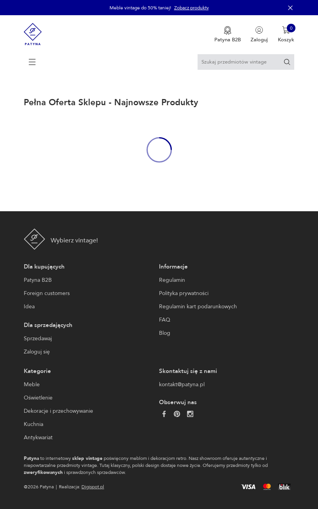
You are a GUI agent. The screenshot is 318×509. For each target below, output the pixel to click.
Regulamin (172, 280)
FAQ (164, 319)
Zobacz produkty (191, 8)
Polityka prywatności (183, 293)
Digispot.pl (92, 487)
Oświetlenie (38, 397)
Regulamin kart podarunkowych (198, 306)
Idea (29, 306)
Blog (164, 333)
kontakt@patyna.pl (182, 384)
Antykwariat (38, 437)
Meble (32, 384)
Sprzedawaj (38, 338)
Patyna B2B (38, 280)
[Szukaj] (287, 61)
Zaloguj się (37, 351)
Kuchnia (33, 424)
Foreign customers (47, 293)
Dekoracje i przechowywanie (58, 411)
